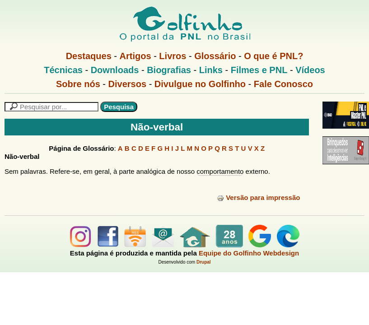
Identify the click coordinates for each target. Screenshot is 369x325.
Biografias (169, 70)
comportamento (219, 171)
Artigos (135, 56)
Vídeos (310, 70)
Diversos (127, 84)
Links (211, 70)
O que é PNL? (273, 56)
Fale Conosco (283, 84)
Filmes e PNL (259, 70)
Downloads (115, 70)
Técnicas (63, 70)
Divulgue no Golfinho (200, 84)
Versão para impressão (258, 197)
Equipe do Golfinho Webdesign (249, 253)
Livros (172, 56)
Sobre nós (78, 84)
